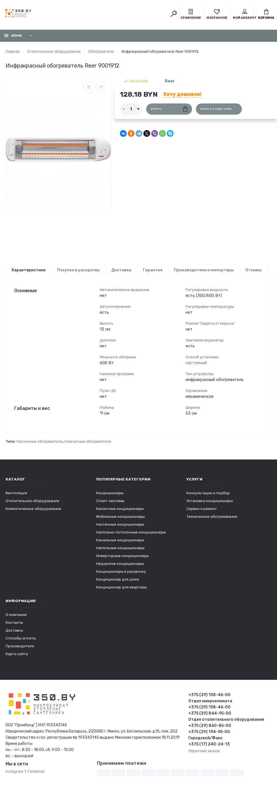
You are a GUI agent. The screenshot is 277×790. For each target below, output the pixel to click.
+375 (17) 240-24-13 (209, 744)
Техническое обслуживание (211, 516)
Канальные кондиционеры (120, 540)
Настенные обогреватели (39, 441)
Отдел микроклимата (210, 701)
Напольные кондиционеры (120, 548)
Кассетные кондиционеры (120, 509)
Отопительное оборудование (32, 501)
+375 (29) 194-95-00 (209, 731)
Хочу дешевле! (182, 94)
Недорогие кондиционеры (120, 564)
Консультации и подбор (208, 493)
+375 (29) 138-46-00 (209, 694)
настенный (196, 362)
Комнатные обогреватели (88, 441)
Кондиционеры (110, 493)
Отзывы (253, 270)
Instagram (14, 771)
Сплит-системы (110, 501)
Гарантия (152, 270)
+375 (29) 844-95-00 (209, 713)
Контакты (14, 622)
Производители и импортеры (204, 270)
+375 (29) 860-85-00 (209, 725)
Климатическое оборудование (33, 509)
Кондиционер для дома (117, 579)
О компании (16, 615)
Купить (169, 109)
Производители (20, 646)
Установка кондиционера (209, 501)
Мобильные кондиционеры (120, 516)
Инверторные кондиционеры (122, 556)
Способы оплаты (21, 638)
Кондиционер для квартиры (121, 587)
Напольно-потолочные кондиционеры (131, 532)
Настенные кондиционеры (120, 524)
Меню (13, 36)
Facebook (36, 771)
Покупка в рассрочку (78, 270)
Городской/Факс (205, 738)
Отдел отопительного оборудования (226, 719)
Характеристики (28, 270)
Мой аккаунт (245, 14)
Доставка (121, 270)
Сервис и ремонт (201, 509)
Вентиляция (16, 493)
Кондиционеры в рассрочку (121, 571)
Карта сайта (17, 654)
